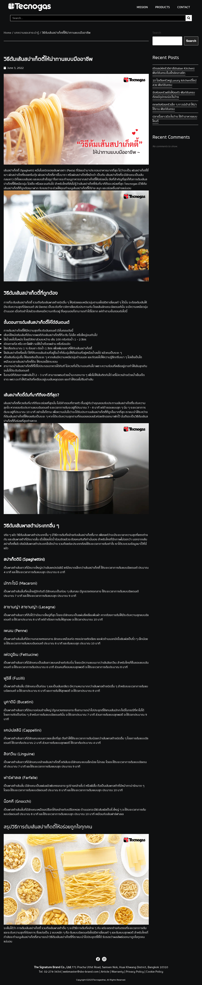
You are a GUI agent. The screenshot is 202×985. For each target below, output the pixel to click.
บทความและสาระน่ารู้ (26, 32)
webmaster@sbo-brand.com (81, 971)
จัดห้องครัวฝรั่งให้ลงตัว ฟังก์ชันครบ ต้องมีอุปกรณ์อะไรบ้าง (173, 94)
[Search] (189, 18)
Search (156, 33)
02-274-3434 (53, 971)
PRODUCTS (162, 7)
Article (105, 971)
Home (7, 32)
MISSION (142, 7)
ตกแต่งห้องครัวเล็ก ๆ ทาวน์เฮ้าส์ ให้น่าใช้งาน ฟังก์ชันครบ (174, 106)
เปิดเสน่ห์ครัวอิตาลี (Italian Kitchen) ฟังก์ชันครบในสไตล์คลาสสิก (173, 70)
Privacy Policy (135, 971)
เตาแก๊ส (12, 344)
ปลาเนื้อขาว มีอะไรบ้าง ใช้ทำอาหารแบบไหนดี (174, 118)
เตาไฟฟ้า (28, 344)
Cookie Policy (154, 971)
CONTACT (183, 7)
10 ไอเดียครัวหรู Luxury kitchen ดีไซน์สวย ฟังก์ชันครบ (174, 82)
